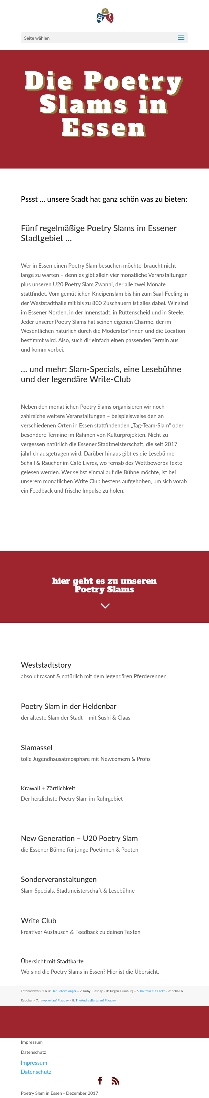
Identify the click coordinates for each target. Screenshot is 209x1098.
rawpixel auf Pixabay (54, 1000)
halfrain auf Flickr (152, 991)
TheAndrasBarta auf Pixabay (96, 1000)
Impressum (32, 1042)
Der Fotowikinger (63, 991)
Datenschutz (33, 1052)
